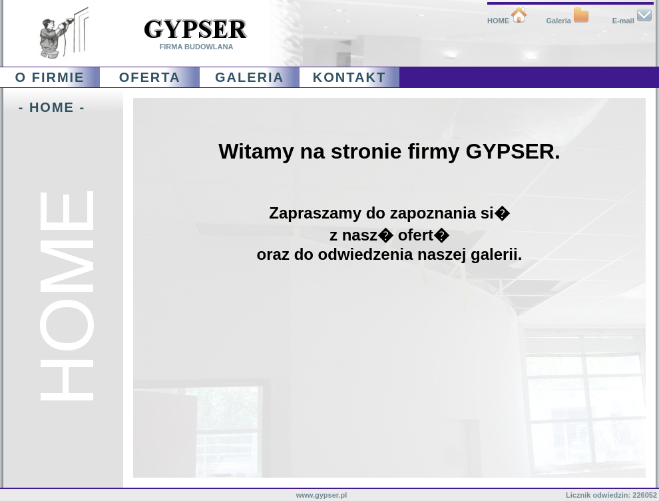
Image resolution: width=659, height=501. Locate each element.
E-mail (632, 21)
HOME (507, 21)
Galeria (568, 21)
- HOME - (44, 107)
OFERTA (150, 77)
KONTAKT (349, 77)
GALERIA (249, 77)
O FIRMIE (50, 77)
